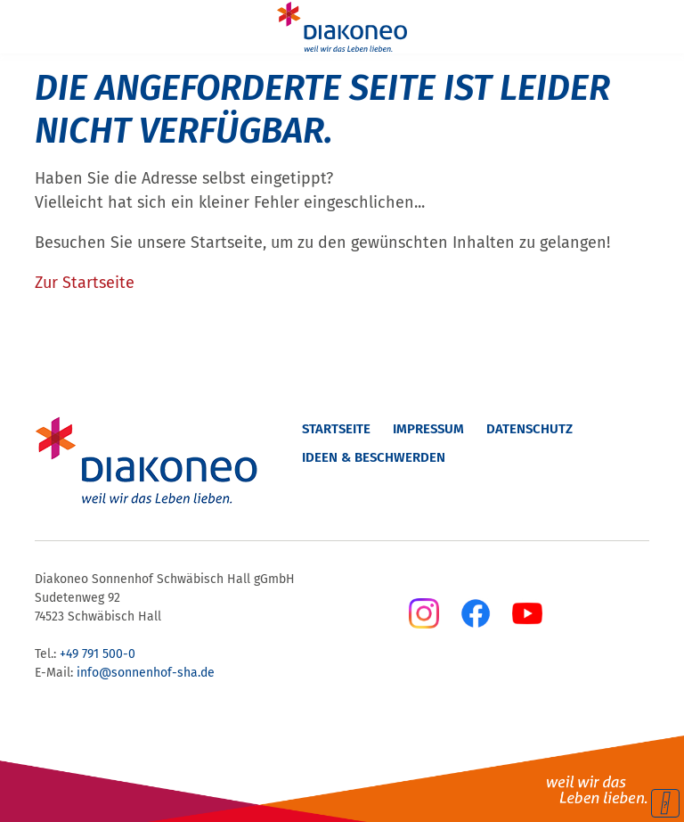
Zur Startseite (84, 282)
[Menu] (25, 26)
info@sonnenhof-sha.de (146, 672)
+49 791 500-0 (97, 654)
